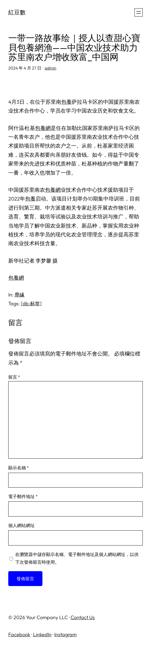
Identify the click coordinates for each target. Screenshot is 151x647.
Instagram (65, 634)
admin (50, 68)
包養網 (43, 128)
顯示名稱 (18, 467)
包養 (66, 101)
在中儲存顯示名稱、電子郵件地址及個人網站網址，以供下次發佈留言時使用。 (77, 558)
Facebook (19, 634)
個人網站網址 (21, 525)
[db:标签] (31, 303)
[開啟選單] (138, 12)
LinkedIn (42, 634)
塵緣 (20, 295)
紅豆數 (17, 12)
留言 (14, 377)
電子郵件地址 (23, 496)
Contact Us (83, 617)
